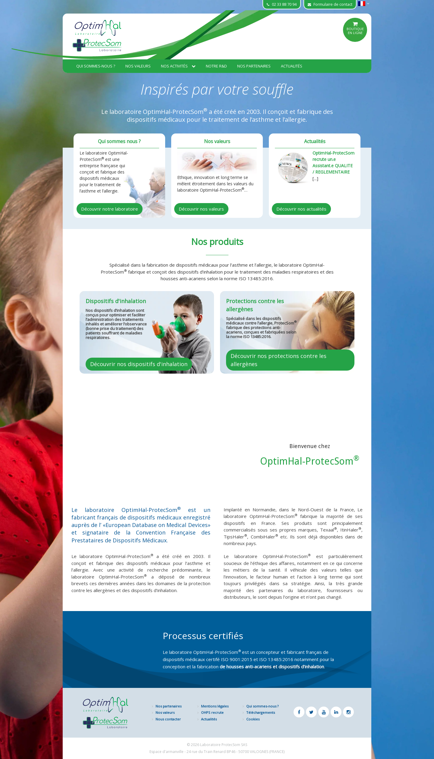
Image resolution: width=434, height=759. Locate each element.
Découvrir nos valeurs (201, 209)
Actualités (291, 66)
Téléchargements (260, 712)
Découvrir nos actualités (301, 209)
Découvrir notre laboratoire (109, 209)
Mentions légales (214, 706)
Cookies (252, 719)
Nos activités (178, 66)
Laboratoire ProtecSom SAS (223, 744)
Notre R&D (216, 66)
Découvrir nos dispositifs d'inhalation (138, 364)
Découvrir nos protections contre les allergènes (278, 360)
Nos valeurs (138, 66)
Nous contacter (168, 719)
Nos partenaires (254, 66)
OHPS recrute (212, 712)
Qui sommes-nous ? (95, 66)
